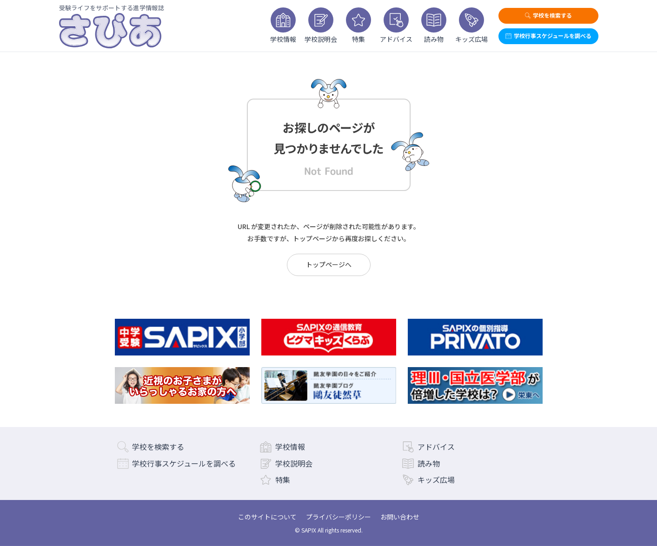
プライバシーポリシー (338, 516)
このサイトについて (267, 516)
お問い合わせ (399, 516)
